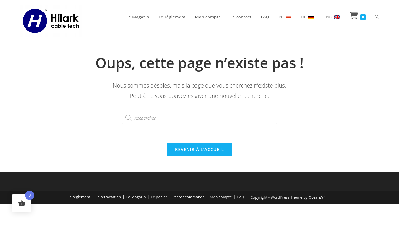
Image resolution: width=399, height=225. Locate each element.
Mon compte (221, 197)
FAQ (240, 197)
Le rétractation (108, 197)
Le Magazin (136, 197)
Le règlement (78, 197)
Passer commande (188, 197)
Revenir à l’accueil (199, 149)
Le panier (159, 197)
